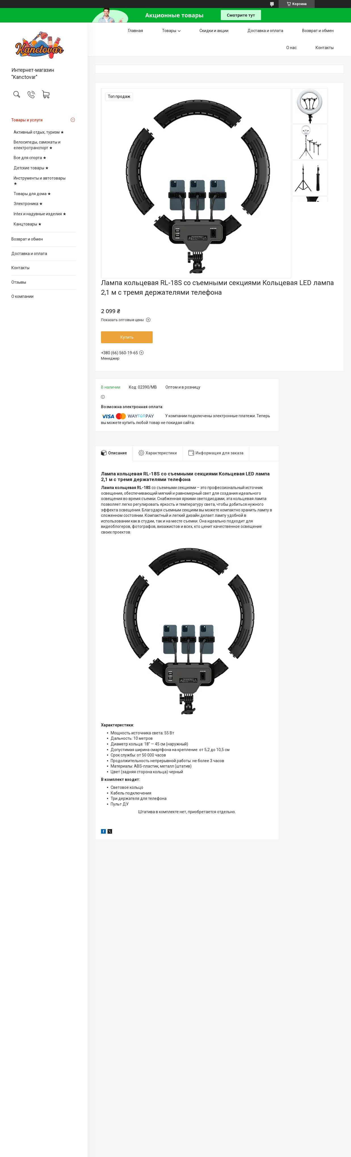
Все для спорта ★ (30, 157)
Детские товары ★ (31, 168)
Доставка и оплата (29, 253)
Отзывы (18, 282)
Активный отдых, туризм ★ (39, 132)
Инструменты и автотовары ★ (40, 181)
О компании (22, 296)
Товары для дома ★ (32, 193)
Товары (169, 30)
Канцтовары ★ (28, 224)
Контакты (20, 267)
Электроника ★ (28, 203)
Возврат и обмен (27, 239)
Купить (127, 337)
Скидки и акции (213, 30)
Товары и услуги (27, 120)
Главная (135, 30)
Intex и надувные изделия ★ (40, 214)
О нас (291, 47)
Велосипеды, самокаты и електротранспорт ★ (37, 145)
